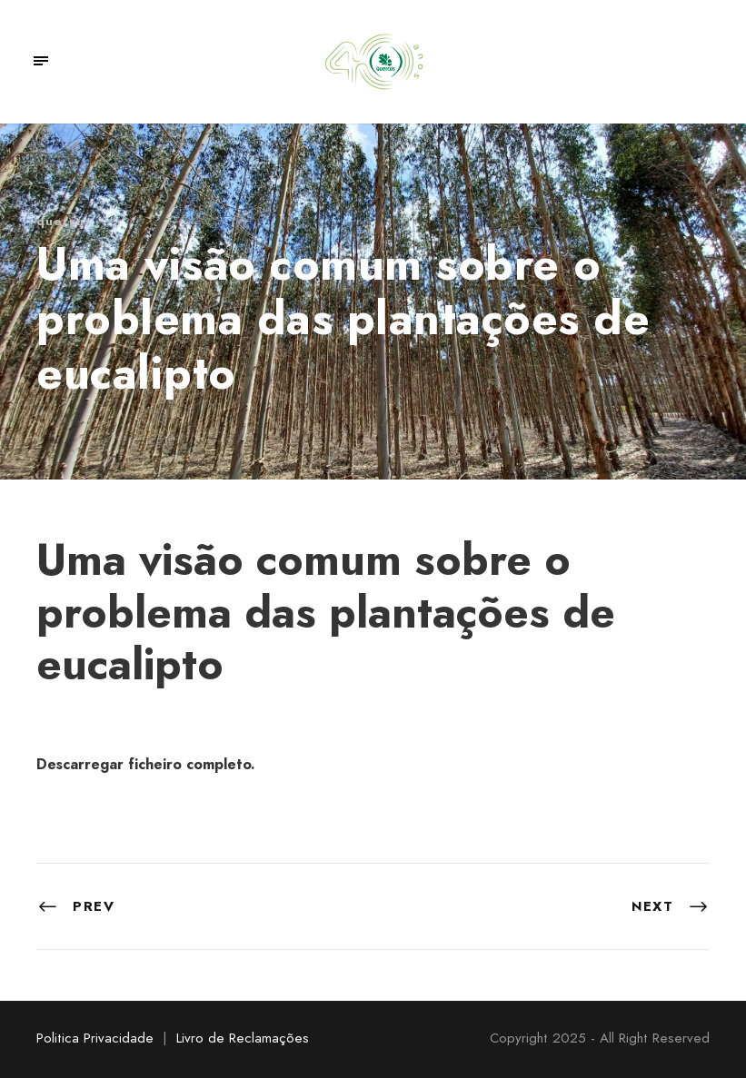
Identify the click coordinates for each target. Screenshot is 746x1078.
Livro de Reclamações (242, 1038)
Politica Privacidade (95, 1038)
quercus (64, 221)
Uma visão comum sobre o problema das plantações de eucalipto (325, 612)
